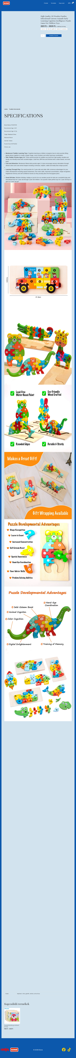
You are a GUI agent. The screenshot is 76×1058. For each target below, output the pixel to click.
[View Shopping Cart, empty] (70, 3)
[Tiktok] (69, 1050)
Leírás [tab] (6, 109)
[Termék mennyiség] (43, 35)
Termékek (53, 3)
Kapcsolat (61, 3)
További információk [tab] (15, 109)
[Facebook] (64, 1050)
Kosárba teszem (54, 35)
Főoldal (46, 3)
